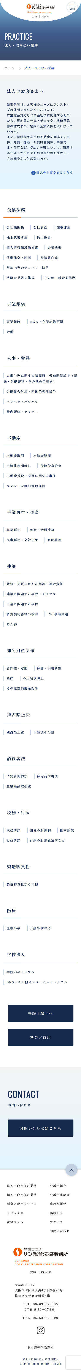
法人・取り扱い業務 (22, 1186)
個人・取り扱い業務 (22, 1195)
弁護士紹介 (58, 1186)
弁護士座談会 (60, 1195)
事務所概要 (58, 1204)
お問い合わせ (60, 1231)
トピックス (15, 1213)
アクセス (56, 1222)
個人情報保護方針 (40, 1347)
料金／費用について (22, 1204)
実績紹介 (56, 1213)
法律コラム (15, 1222)
